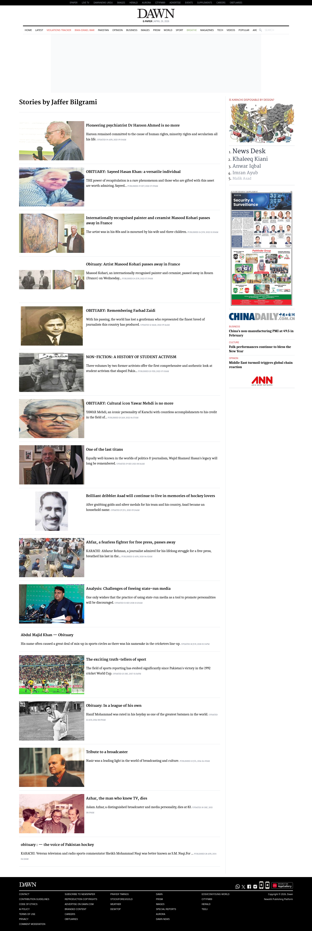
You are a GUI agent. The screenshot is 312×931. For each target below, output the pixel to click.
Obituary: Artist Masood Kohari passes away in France (133, 264)
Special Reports (166, 909)
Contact (24, 894)
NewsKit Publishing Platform (278, 899)
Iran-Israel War (84, 30)
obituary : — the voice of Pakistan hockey (57, 845)
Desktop (115, 909)
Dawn (159, 894)
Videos (231, 30)
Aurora (146, 2)
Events (189, 2)
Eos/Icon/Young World (215, 894)
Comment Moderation (32, 924)
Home (28, 30)
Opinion (117, 30)
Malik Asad (241, 178)
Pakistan (103, 30)
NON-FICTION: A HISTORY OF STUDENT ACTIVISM (131, 357)
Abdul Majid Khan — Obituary (47, 635)
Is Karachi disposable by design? (251, 100)
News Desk (248, 151)
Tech (220, 30)
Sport (179, 30)
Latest (39, 30)
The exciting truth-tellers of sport (116, 659)
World (168, 30)
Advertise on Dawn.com (79, 904)
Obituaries (236, 2)
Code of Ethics (28, 904)
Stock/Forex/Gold (121, 899)
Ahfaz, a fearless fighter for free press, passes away (130, 542)
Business (131, 30)
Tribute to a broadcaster (107, 752)
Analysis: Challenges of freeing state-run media (128, 589)
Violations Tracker (59, 30)
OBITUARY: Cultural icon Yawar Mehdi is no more (129, 403)
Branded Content (75, 909)
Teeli (205, 909)
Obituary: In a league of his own (113, 706)
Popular (244, 30)
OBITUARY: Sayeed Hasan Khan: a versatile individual (133, 172)
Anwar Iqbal (246, 166)
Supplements (204, 2)
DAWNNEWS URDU (103, 2)
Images (121, 2)
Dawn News (163, 919)
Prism (156, 30)
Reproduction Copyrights (81, 899)
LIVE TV (85, 2)
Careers (221, 2)
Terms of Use (27, 914)
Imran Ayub (245, 172)
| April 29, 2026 (156, 21)
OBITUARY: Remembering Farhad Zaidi (120, 311)
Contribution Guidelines (34, 899)
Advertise (175, 2)
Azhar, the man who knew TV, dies (116, 798)
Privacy (23, 919)
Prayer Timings (119, 894)
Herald (133, 2)
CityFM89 (160, 2)
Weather (115, 904)
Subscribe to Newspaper (80, 894)
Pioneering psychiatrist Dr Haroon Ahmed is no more (133, 125)
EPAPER (73, 2)
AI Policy (24, 909)
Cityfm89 (207, 899)
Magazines (207, 30)
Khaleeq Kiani (250, 159)
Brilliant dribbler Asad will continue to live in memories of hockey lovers (150, 496)
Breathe (192, 30)
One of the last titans (104, 449)
